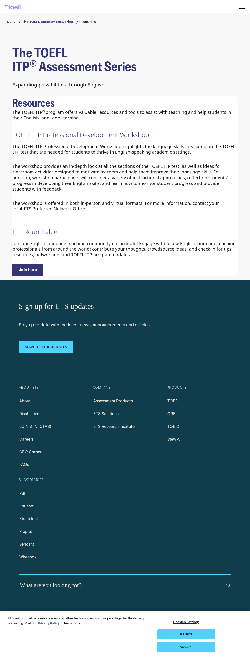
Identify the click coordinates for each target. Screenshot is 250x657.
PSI (22, 493)
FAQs (24, 464)
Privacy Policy (49, 623)
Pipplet (25, 531)
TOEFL (173, 401)
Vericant (26, 544)
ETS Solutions (106, 413)
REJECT (186, 634)
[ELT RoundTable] (27, 270)
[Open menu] (242, 6)
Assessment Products (113, 401)
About (25, 401)
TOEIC (173, 426)
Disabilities (29, 413)
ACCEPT (186, 647)
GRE (171, 413)
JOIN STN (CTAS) (35, 426)
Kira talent (28, 519)
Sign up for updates (46, 347)
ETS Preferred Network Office (54, 209)
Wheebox (27, 557)
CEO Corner (30, 452)
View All (174, 439)
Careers (26, 439)
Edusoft (26, 506)
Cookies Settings (186, 622)
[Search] (228, 585)
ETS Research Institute (114, 426)
